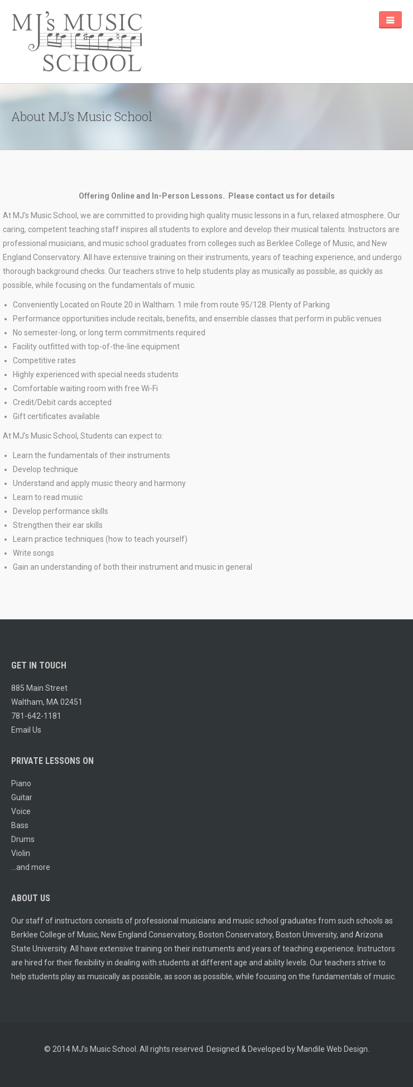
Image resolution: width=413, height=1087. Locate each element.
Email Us (26, 729)
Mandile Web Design (332, 1049)
